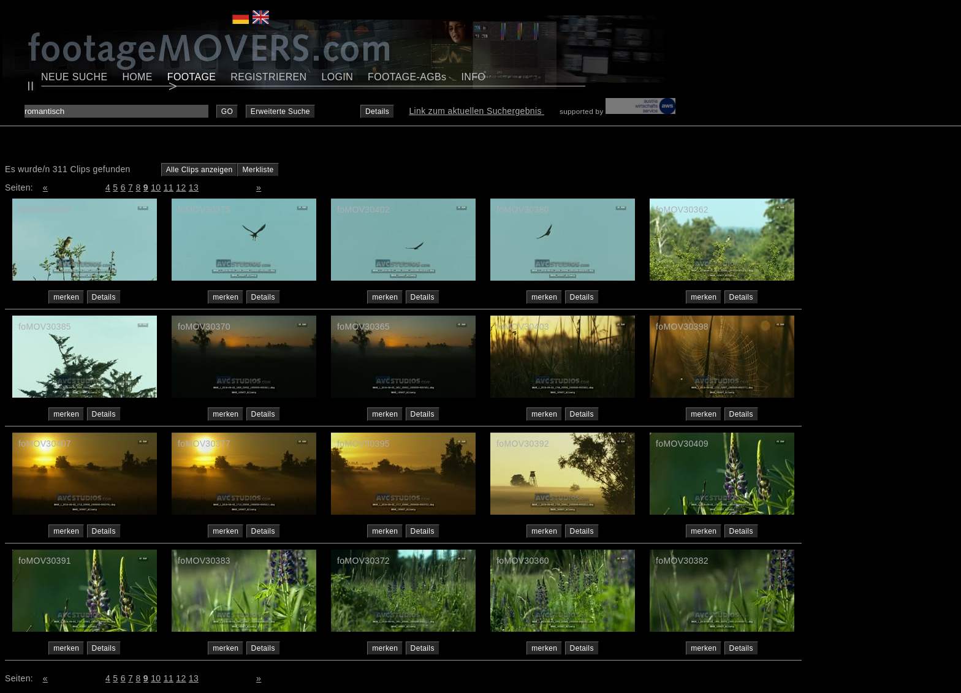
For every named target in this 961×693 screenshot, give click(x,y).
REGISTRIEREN (268, 77)
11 (168, 187)
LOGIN (338, 77)
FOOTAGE (191, 77)
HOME (137, 77)
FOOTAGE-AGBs (407, 77)
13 (194, 187)
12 (181, 187)
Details (377, 111)
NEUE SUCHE (74, 77)
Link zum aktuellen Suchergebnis (476, 111)
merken (66, 297)
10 (156, 187)
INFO (473, 77)
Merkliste (257, 169)
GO (227, 111)
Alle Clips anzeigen (199, 169)
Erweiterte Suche (280, 111)
